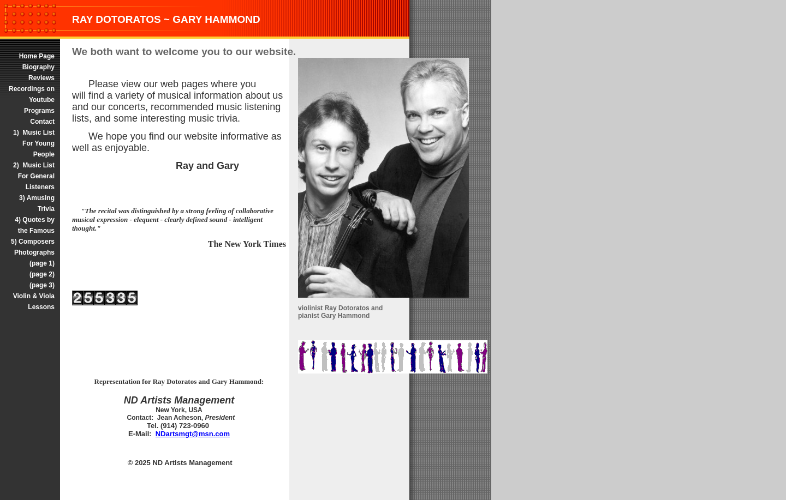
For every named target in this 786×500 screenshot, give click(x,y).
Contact (42, 121)
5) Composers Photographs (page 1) (32, 252)
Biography (38, 67)
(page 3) (42, 285)
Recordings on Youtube (32, 94)
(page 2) (42, 274)
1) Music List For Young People (34, 143)
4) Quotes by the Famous (35, 225)
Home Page (36, 56)
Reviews (41, 78)
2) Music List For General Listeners (34, 176)
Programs (39, 111)
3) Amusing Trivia (37, 203)
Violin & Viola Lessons (34, 301)
